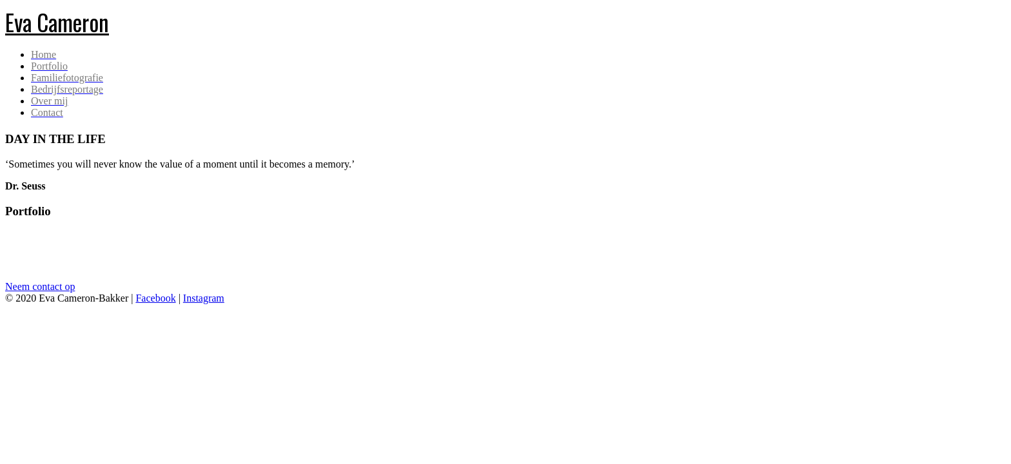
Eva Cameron (57, 22)
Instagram (203, 298)
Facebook (155, 298)
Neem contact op (40, 286)
